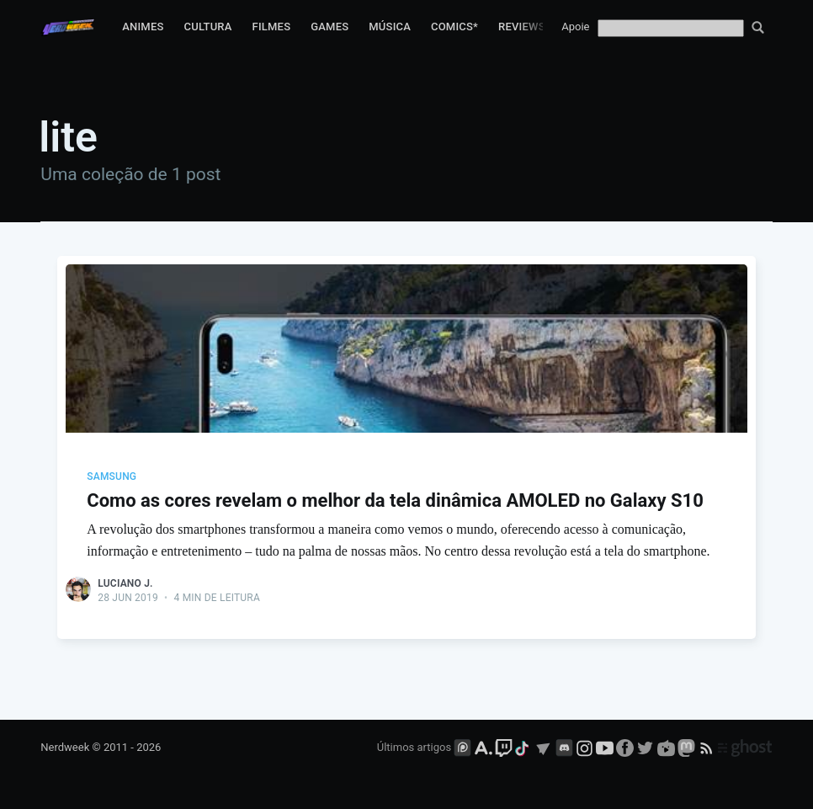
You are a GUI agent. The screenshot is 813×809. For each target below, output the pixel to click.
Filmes (271, 26)
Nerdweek (64, 747)
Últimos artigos (414, 747)
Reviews (521, 26)
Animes (142, 26)
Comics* (454, 26)
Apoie (575, 26)
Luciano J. (125, 583)
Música (390, 26)
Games (329, 26)
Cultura (208, 26)
